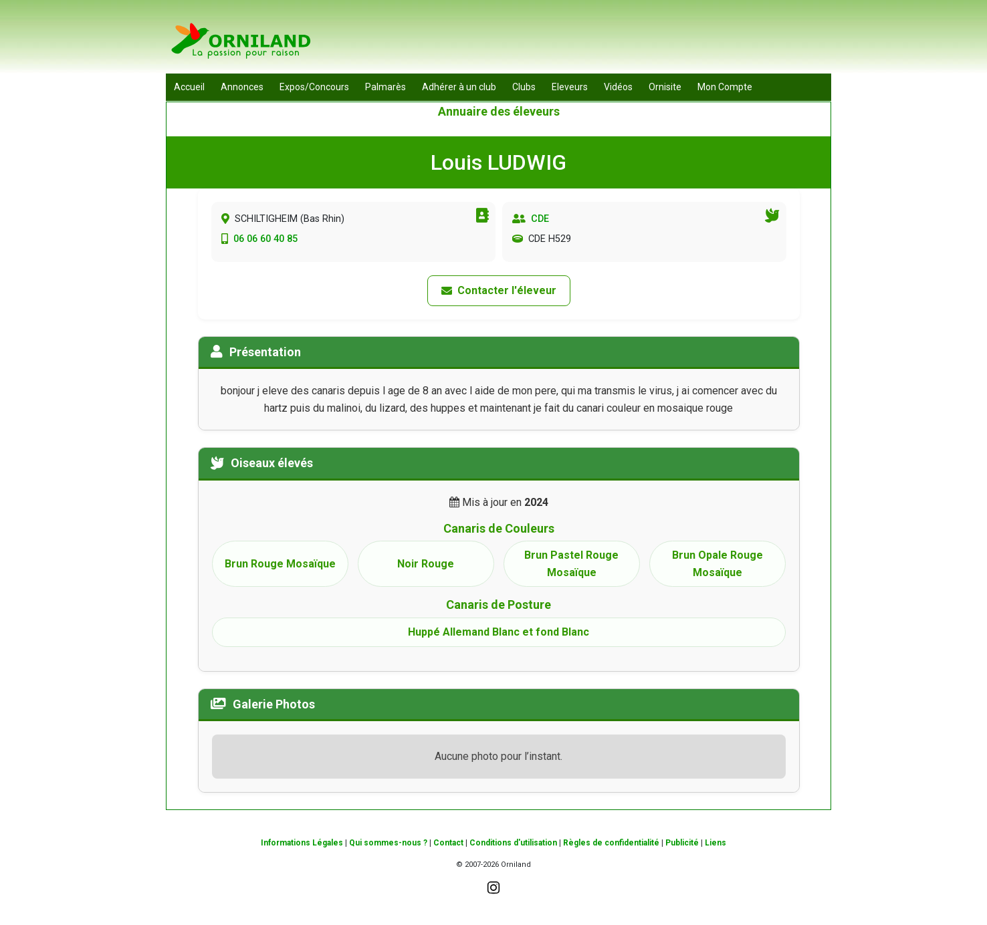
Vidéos (618, 87)
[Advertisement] (587, 40)
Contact (448, 842)
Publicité (682, 842)
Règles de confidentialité (611, 842)
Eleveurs (570, 87)
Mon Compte (724, 87)
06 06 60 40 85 (265, 239)
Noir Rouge (425, 563)
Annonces (242, 87)
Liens (715, 842)
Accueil (189, 87)
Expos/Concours (314, 87)
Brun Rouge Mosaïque (280, 563)
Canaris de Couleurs (498, 528)
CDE (540, 219)
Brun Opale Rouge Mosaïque (717, 564)
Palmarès (385, 87)
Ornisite (665, 87)
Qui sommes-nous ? (388, 842)
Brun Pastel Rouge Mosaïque (571, 564)
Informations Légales (302, 842)
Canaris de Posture (498, 605)
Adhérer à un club (459, 87)
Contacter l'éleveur (498, 290)
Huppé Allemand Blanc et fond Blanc (498, 632)
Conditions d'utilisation (513, 842)
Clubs (524, 87)
